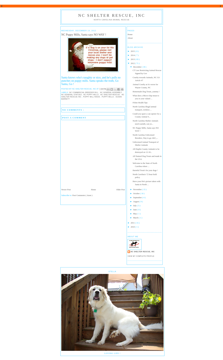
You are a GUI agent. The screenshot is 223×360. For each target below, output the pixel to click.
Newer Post (66, 189)
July (135, 205)
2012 (133, 63)
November (137, 189)
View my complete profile (141, 256)
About (130, 38)
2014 (133, 55)
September (137, 197)
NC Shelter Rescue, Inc (111, 15)
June (135, 209)
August (136, 201)
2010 (133, 227)
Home (93, 189)
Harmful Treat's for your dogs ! (145, 170)
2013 (133, 59)
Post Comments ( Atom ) (82, 195)
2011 (133, 223)
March (136, 217)
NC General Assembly (111, 92)
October (136, 193)
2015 (133, 51)
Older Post (120, 189)
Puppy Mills (108, 97)
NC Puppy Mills (91, 95)
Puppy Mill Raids (92, 97)
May (135, 213)
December (137, 67)
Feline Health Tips (140, 102)
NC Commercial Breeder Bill (84, 92)
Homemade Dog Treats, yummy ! (146, 91)
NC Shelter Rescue (110, 95)
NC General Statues (71, 95)
